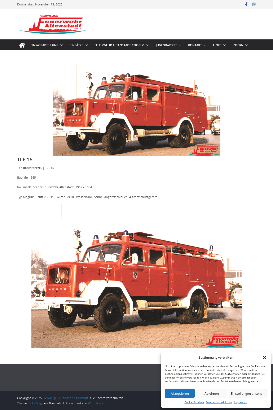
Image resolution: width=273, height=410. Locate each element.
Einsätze (76, 45)
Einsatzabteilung (44, 45)
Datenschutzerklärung (219, 402)
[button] (265, 357)
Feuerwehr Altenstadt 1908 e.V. (119, 45)
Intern (238, 45)
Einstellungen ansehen (247, 393)
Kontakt (195, 45)
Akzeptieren (180, 393)
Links (217, 45)
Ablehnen (211, 393)
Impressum (240, 402)
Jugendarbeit (166, 45)
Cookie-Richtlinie (194, 402)
